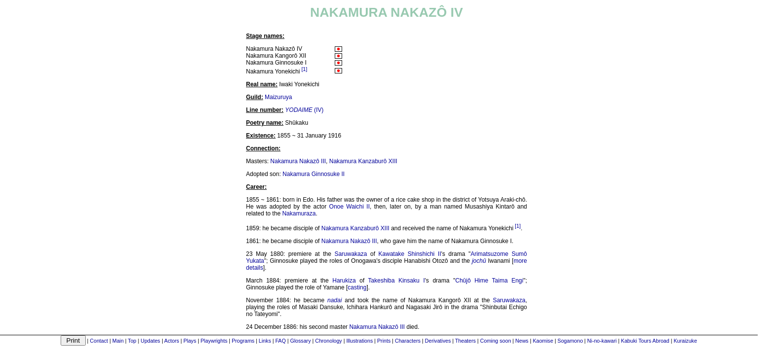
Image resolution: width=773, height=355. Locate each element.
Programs (243, 341)
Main (118, 341)
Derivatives (438, 341)
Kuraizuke (685, 341)
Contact (99, 341)
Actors (171, 341)
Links (265, 341)
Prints (383, 341)
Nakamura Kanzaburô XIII (363, 161)
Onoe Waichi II (349, 206)
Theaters (465, 341)
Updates (150, 341)
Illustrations (359, 341)
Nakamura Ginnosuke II (313, 174)
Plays (189, 341)
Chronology (328, 341)
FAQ (280, 341)
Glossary (300, 341)
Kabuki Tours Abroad (645, 341)
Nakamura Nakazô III (298, 161)
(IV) (304, 109)
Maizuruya (278, 97)
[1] (304, 69)
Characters (408, 341)
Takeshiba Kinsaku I (396, 280)
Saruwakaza (350, 253)
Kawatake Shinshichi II (410, 253)
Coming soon (495, 341)
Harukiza (343, 280)
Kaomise (543, 341)
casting (357, 287)
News (521, 341)
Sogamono (570, 341)
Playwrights (214, 341)
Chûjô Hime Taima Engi (490, 280)
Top (132, 341)
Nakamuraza (299, 213)
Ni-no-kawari (602, 341)
